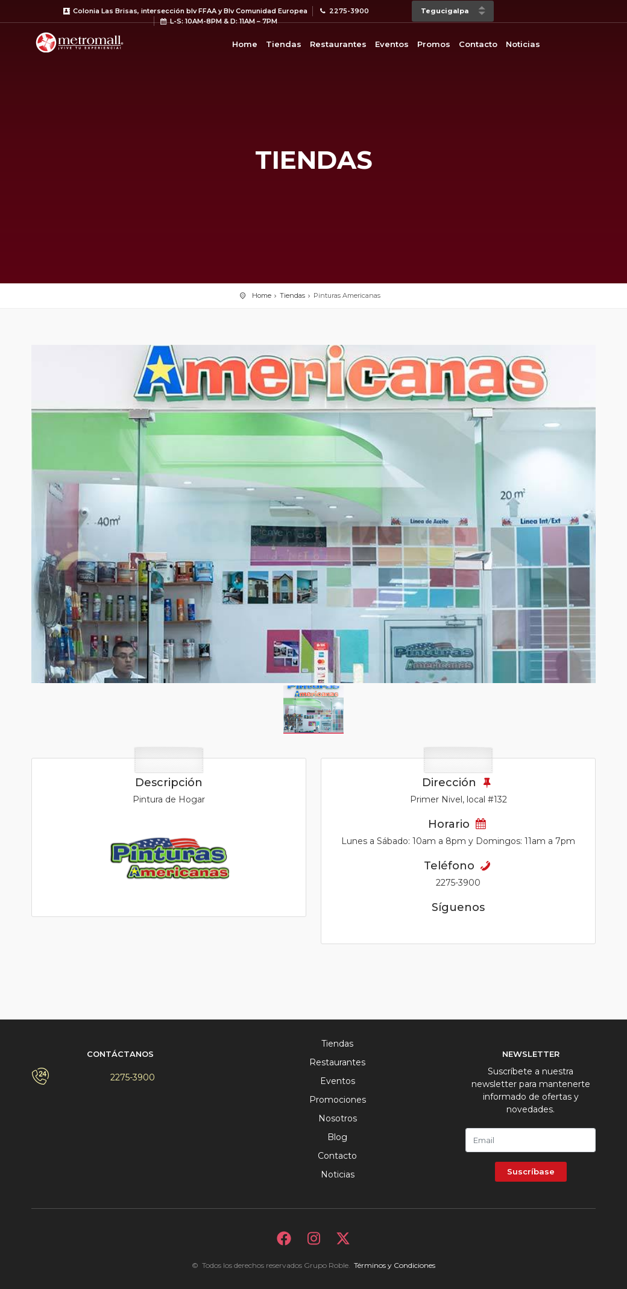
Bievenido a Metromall (79, 42)
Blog (337, 1137)
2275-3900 (132, 1077)
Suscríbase (531, 1171)
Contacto (478, 44)
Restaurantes (338, 44)
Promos (433, 44)
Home (244, 44)
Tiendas (283, 44)
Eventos (392, 44)
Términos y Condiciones (394, 1265)
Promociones (337, 1099)
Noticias (523, 44)
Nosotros (337, 1118)
